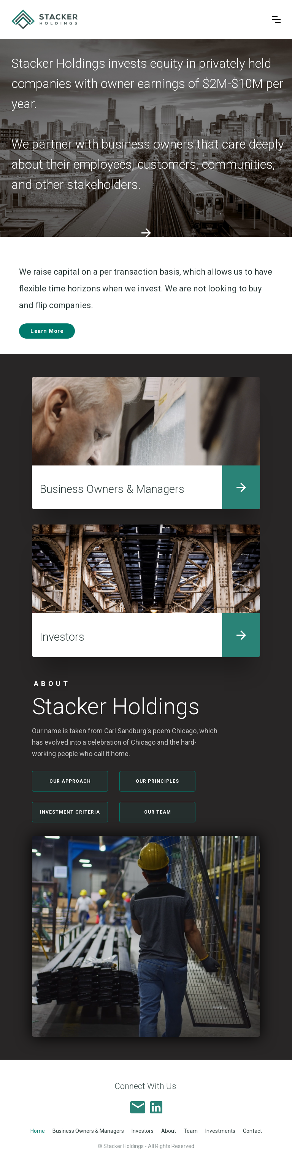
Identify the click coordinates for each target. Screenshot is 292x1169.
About (168, 1131)
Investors (143, 1131)
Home (37, 1131)
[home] (136, 19)
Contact (252, 1131)
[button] (276, 19)
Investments (220, 1131)
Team (191, 1131)
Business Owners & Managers (88, 1131)
